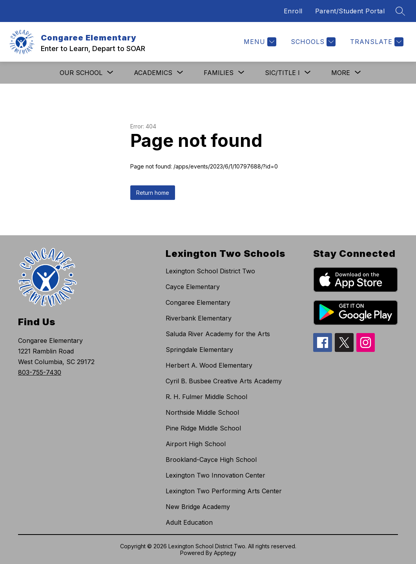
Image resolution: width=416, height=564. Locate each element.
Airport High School (196, 444)
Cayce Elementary (193, 287)
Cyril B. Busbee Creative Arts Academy (224, 381)
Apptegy (225, 552)
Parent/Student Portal (350, 11)
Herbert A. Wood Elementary (209, 365)
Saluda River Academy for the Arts (218, 334)
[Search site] (400, 11)
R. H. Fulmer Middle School (206, 397)
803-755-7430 (39, 372)
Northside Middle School (202, 412)
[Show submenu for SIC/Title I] (282, 72)
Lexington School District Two (210, 271)
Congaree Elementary (198, 302)
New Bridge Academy (198, 507)
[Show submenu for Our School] (81, 72)
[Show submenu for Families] (219, 72)
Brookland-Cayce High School (211, 459)
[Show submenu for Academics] (153, 72)
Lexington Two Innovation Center (215, 475)
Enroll (293, 11)
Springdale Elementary (199, 349)
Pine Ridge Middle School (203, 428)
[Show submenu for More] (340, 72)
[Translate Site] (375, 42)
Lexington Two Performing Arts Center (224, 491)
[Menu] (259, 42)
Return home (152, 192)
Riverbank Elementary (199, 318)
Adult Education (189, 522)
